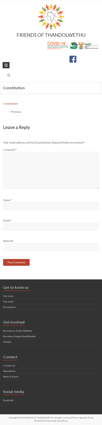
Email (7, 220)
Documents (9, 307)
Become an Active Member (17, 330)
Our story (8, 295)
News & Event (11, 376)
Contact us (9, 365)
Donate (7, 341)
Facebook (8, 400)
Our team (8, 301)
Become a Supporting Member (19, 336)
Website (8, 240)
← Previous (14, 111)
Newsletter (9, 370)
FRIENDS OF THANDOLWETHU (51, 35)
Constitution (10, 103)
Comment (10, 149)
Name (7, 200)
